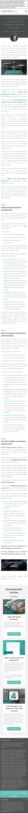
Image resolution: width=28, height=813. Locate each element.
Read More (14, 634)
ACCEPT (14, 796)
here (24, 554)
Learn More (24, 793)
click (21, 554)
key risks (4, 811)
